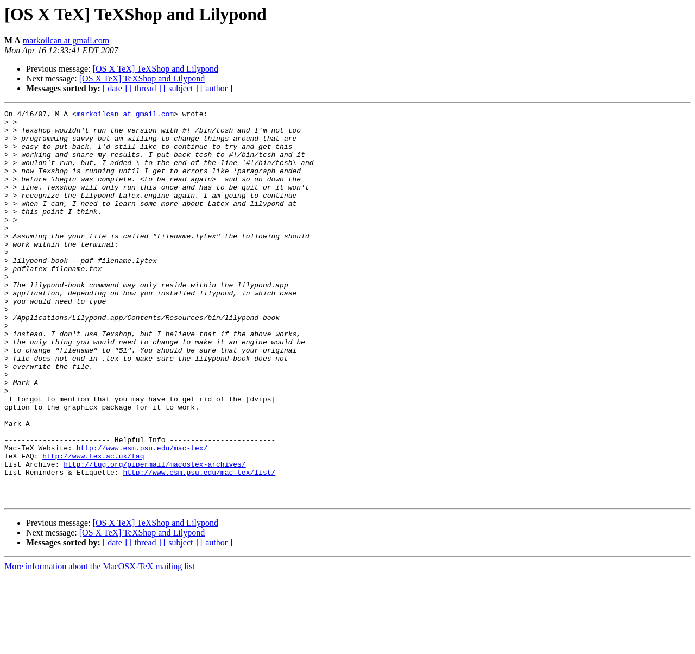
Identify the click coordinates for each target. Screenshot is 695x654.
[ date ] (115, 88)
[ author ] (216, 88)
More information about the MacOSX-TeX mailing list (99, 644)
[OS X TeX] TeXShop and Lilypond (155, 68)
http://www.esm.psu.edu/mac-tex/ (142, 516)
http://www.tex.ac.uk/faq (93, 526)
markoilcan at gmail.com (66, 40)
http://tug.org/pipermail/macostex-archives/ (154, 535)
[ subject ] (180, 88)
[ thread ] (145, 88)
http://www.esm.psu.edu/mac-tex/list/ (199, 545)
